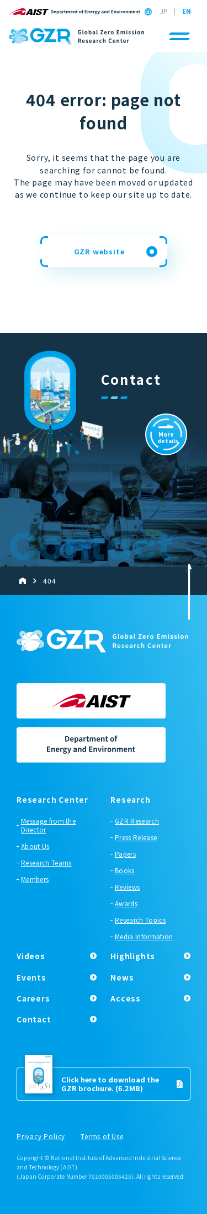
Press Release (136, 837)
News (122, 977)
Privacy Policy (41, 1137)
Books (125, 870)
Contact (34, 1019)
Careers (33, 998)
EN (186, 11)
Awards (126, 903)
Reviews (127, 887)
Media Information (144, 936)
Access (125, 998)
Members (35, 879)
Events (31, 977)
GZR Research (137, 820)
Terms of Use (102, 1137)
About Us (35, 846)
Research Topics (140, 920)
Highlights (132, 955)
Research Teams (46, 862)
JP (163, 11)
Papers (125, 854)
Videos (31, 955)
